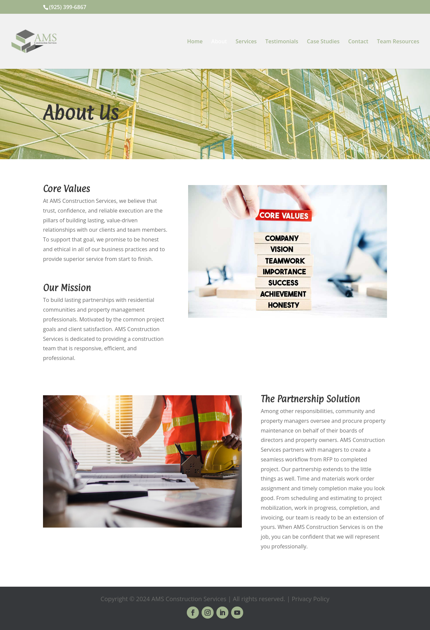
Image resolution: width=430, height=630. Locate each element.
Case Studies (323, 42)
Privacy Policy (310, 599)
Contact (358, 42)
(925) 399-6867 (67, 7)
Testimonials (281, 42)
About (219, 42)
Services (246, 42)
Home (195, 42)
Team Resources (398, 42)
